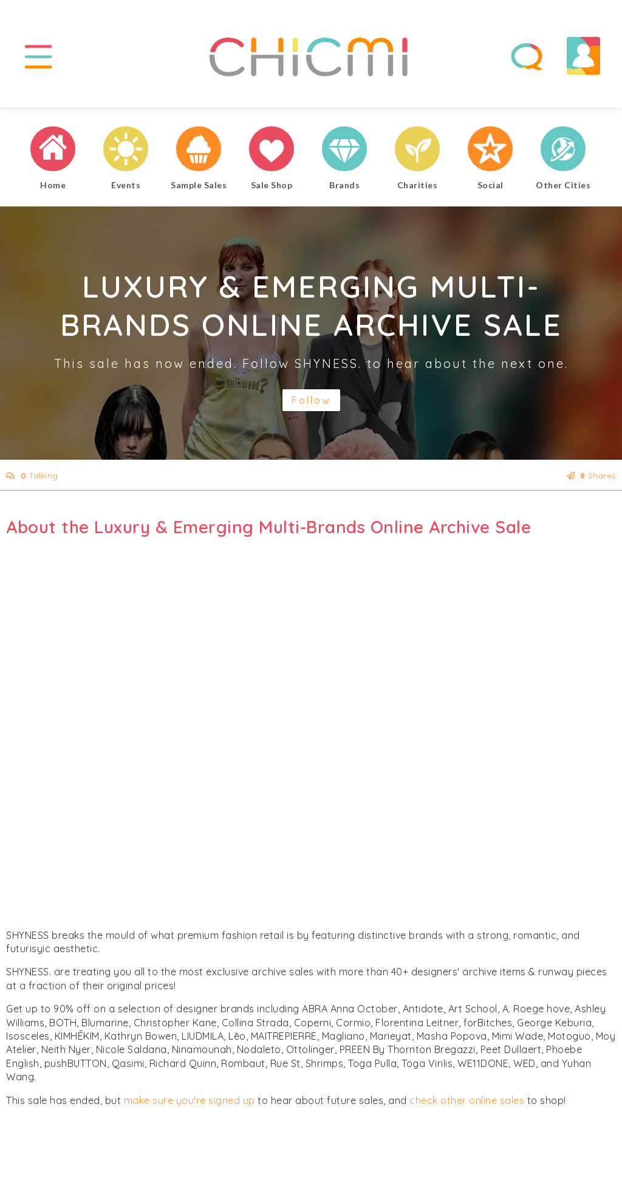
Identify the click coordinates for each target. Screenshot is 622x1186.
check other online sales (466, 1100)
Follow (311, 400)
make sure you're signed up (189, 1100)
